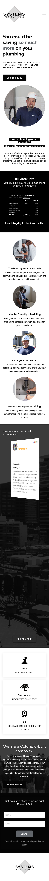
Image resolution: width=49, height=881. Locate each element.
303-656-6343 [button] (14, 77)
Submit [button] (25, 833)
